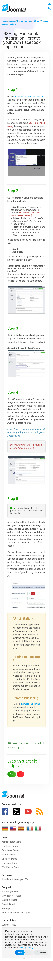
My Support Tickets (11, 895)
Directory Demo (9, 858)
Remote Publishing (30, 704)
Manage (41, 952)
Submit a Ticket (9, 900)
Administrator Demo (11, 842)
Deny (29, 952)
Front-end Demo (10, 846)
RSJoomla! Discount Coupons (16, 912)
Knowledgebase (10, 891)
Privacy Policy (26, 947)
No (20, 774)
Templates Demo (10, 850)
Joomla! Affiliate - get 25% (15, 879)
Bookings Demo (9, 863)
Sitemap (6, 908)
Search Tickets (9, 904)
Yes (11, 774)
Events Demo (8, 854)
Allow (20, 952)
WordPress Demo (10, 867)
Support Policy (9, 924)
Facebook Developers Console (28, 96)
